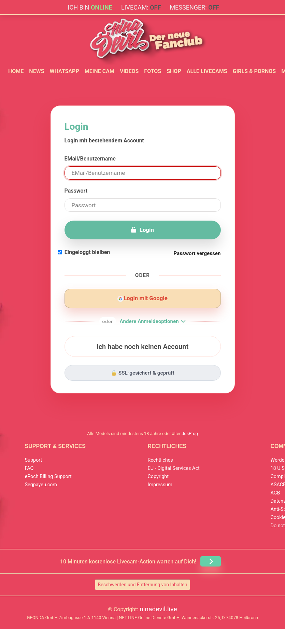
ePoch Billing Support (48, 476)
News (36, 71)
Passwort (76, 190)
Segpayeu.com (41, 485)
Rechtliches (160, 460)
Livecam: (141, 7)
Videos (129, 71)
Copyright (158, 476)
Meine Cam (99, 71)
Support (33, 460)
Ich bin (90, 7)
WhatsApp (64, 71)
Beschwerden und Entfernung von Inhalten (142, 584)
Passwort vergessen (196, 253)
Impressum (160, 485)
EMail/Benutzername (90, 158)
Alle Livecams (207, 71)
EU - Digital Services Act (174, 468)
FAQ (29, 468)
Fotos (152, 71)
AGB (275, 493)
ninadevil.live (158, 609)
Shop (174, 71)
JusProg (190, 433)
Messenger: (194, 7)
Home (16, 71)
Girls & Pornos (254, 71)
